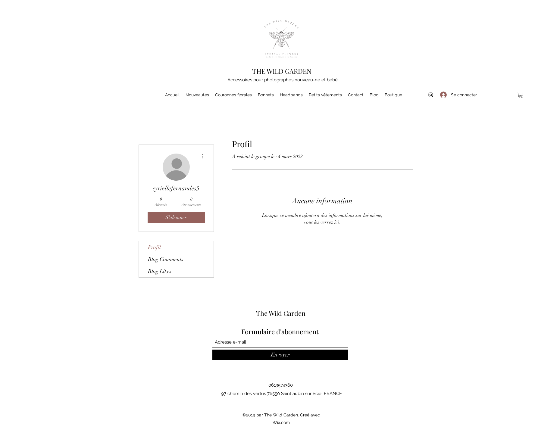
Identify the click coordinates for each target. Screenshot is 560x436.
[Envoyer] (280, 355)
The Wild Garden (280, 313)
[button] (520, 95)
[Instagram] (431, 95)
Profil (154, 247)
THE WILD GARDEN (281, 71)
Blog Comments (165, 259)
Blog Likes (159, 271)
